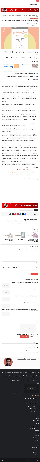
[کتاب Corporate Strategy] (20, 235)
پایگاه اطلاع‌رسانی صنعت (35, 372)
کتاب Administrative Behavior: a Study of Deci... (29, 345)
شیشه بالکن (37, 444)
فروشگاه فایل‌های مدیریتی (16, 376)
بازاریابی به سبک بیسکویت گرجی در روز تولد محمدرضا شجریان (8, 66)
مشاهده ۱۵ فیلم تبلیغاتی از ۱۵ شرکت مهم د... (32, 411)
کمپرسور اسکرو (37, 418)
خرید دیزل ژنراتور (36, 440)
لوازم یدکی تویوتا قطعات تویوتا (35, 452)
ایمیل (37, 267)
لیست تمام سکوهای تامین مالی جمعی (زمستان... (31, 398)
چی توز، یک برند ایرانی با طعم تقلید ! (33, 401)
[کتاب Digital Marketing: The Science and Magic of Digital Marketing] (32, 235)
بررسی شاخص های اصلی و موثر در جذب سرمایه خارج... (29, 352)
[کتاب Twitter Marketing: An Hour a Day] (7, 235)
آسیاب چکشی (37, 454)
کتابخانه (34, 15)
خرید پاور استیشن (36, 416)
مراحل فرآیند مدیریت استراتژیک (32, 347)
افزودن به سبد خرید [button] (24, 336)
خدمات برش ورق (36, 449)
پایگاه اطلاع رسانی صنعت (29, 460)
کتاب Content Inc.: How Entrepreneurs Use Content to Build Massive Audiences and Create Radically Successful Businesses (20, 310)
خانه (37, 15)
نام (37, 262)
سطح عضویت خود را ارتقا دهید (15, 174)
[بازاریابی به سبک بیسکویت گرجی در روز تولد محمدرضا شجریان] (16, 66)
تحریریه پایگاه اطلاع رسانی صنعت (32, 25)
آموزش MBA (37, 423)
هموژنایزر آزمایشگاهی (36, 437)
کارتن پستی (37, 432)
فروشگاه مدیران (9, 376)
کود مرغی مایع (37, 433)
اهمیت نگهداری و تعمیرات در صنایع (33, 406)
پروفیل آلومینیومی (36, 435)
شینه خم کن (37, 455)
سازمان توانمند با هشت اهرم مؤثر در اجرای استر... (30, 350)
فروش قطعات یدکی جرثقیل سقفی (34, 428)
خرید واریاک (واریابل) (36, 427)
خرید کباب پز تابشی (36, 438)
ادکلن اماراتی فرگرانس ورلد (35, 447)
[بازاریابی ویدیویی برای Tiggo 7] (35, 66)
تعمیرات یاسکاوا (37, 430)
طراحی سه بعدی (37, 425)
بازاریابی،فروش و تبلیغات (28, 15)
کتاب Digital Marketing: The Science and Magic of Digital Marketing (33, 240)
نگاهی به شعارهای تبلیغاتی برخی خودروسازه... (31, 403)
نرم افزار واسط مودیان (36, 420)
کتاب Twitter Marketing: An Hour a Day (8, 240)
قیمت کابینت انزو (36, 450)
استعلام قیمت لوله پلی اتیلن (35, 421)
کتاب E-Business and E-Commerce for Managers (29, 289)
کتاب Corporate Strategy (21, 239)
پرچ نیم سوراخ (37, 445)
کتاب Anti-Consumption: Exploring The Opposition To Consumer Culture (25, 282)
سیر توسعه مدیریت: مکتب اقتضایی (33, 408)
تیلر (38, 442)
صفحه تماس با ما (22, 380)
